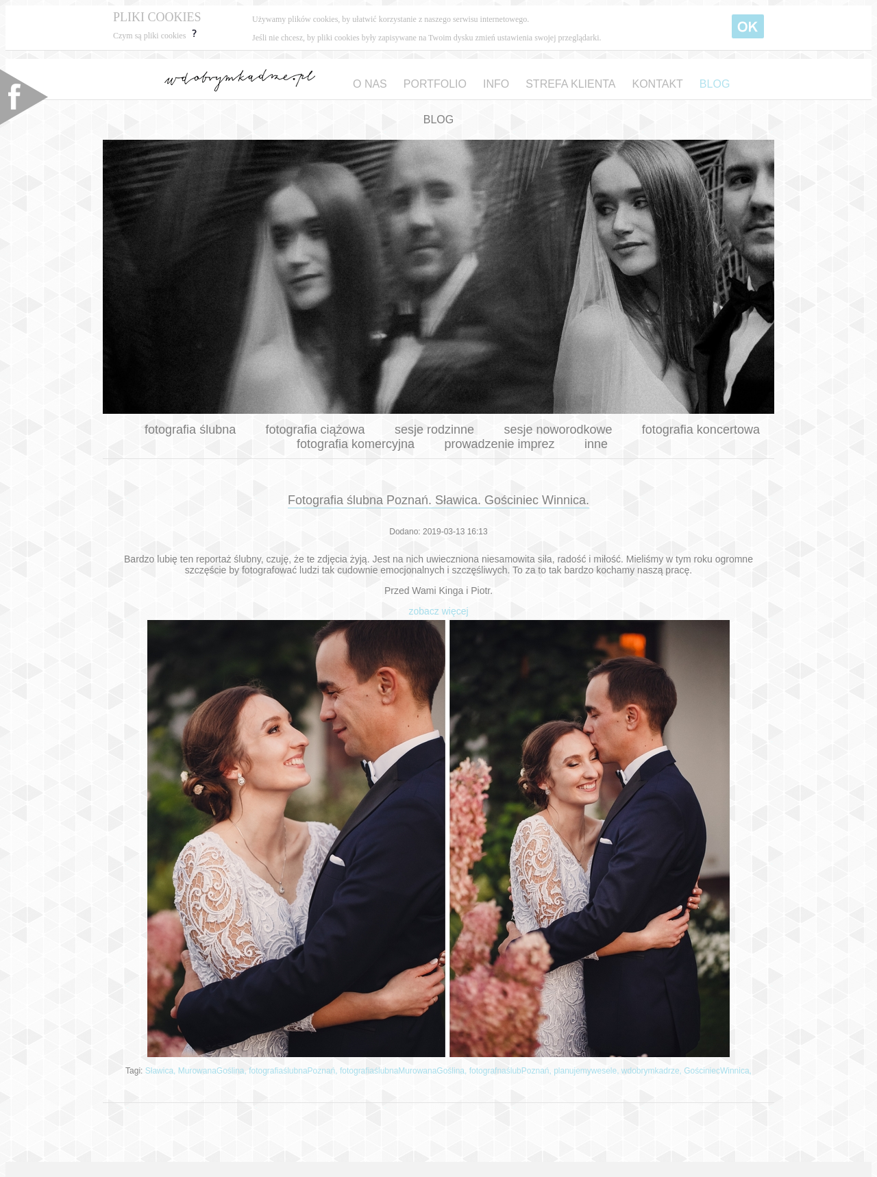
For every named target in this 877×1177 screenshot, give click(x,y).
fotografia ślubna (190, 429)
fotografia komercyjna (356, 444)
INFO (496, 84)
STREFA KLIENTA (570, 84)
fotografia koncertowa (701, 429)
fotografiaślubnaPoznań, (294, 1071)
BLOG (715, 84)
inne (596, 444)
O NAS (370, 84)
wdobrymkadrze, (652, 1071)
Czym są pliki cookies (156, 35)
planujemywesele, (587, 1071)
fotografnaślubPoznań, (511, 1071)
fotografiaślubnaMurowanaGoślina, (404, 1071)
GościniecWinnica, (718, 1071)
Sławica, (161, 1071)
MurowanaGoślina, (213, 1071)
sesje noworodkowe (558, 429)
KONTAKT (657, 84)
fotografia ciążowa (315, 429)
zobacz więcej (438, 611)
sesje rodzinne (434, 429)
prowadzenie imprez (499, 444)
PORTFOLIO (435, 84)
